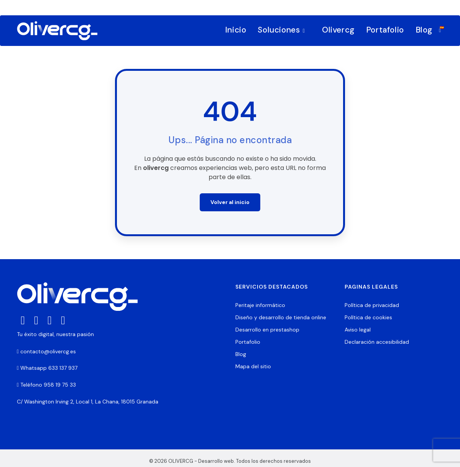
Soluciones (283, 29)
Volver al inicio (230, 202)
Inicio (235, 29)
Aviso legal (358, 329)
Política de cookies (368, 317)
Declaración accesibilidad (377, 341)
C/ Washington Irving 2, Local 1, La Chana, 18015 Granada (87, 401)
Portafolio (385, 29)
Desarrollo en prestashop (267, 329)
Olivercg (338, 29)
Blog (424, 29)
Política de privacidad (372, 305)
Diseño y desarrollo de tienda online (280, 317)
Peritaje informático (260, 305)
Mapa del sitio (253, 366)
